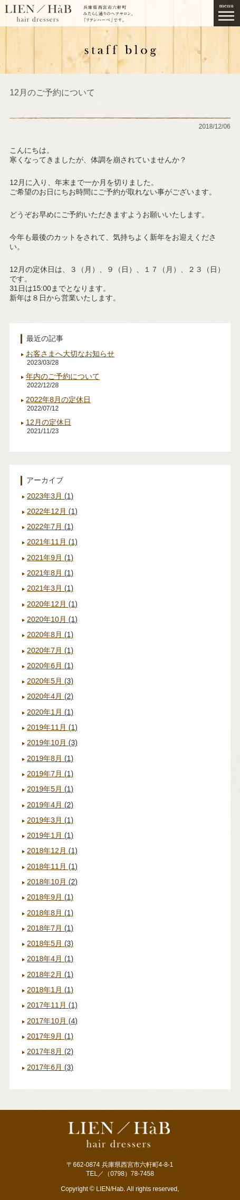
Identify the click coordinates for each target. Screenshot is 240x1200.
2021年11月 (52, 542)
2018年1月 (50, 990)
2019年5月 (50, 789)
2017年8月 (50, 1051)
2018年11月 (52, 866)
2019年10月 (52, 742)
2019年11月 (52, 727)
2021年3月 (50, 588)
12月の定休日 (48, 422)
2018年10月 (52, 881)
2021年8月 (50, 573)
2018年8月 (50, 913)
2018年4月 (50, 958)
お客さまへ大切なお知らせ (70, 353)
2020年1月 (50, 712)
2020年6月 (50, 665)
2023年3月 (50, 496)
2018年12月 (52, 850)
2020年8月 (50, 634)
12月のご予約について (52, 92)
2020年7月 (50, 650)
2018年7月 (50, 928)
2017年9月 (50, 1036)
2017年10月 (52, 1021)
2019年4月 (50, 805)
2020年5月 (50, 681)
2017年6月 (50, 1067)
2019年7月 (50, 773)
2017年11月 (52, 1005)
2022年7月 (50, 526)
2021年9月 (50, 557)
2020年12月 (52, 604)
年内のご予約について (63, 376)
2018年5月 (50, 943)
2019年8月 (50, 758)
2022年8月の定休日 (58, 399)
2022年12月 (52, 511)
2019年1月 (50, 835)
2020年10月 (52, 619)
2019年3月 (50, 820)
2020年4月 (50, 696)
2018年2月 (50, 974)
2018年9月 (50, 897)
